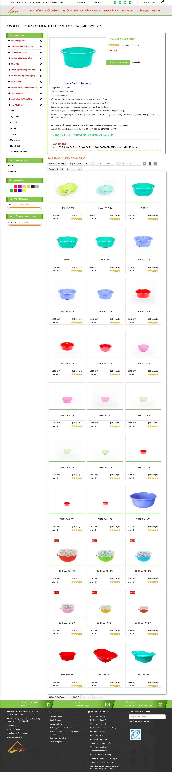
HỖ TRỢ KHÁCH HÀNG (87, 11)
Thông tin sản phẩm (118, 63)
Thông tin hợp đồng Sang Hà (101, 762)
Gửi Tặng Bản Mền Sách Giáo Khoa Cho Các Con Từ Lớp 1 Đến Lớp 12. (106, 767)
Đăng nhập (144, 2)
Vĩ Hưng (12, 166)
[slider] (113, 45)
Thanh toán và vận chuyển (100, 743)
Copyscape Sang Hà (58, 738)
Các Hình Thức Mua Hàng (100, 755)
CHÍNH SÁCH (110, 11)
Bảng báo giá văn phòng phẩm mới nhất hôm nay (65, 733)
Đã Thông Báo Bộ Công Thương (103, 728)
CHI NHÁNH (127, 11)
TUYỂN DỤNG (142, 11)
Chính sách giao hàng (98, 747)
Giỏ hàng (158, 2)
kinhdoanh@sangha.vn (68, 129)
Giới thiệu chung (56, 716)
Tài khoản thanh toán (98, 751)
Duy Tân (12, 172)
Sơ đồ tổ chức (55, 720)
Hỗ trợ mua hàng (96, 736)
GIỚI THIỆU (52, 11)
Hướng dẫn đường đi (98, 739)
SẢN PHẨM (36, 11)
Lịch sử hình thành (57, 724)
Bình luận (136, 62)
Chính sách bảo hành (98, 716)
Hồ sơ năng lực (56, 742)
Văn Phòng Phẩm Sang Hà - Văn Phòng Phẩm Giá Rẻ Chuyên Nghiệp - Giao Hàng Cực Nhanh (89, 125)
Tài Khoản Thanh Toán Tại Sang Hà (104, 758)
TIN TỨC (66, 11)
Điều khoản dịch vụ (97, 732)
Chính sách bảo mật (98, 724)
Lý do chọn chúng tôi (98, 720)
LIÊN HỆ (156, 11)
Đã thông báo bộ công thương (61, 728)
